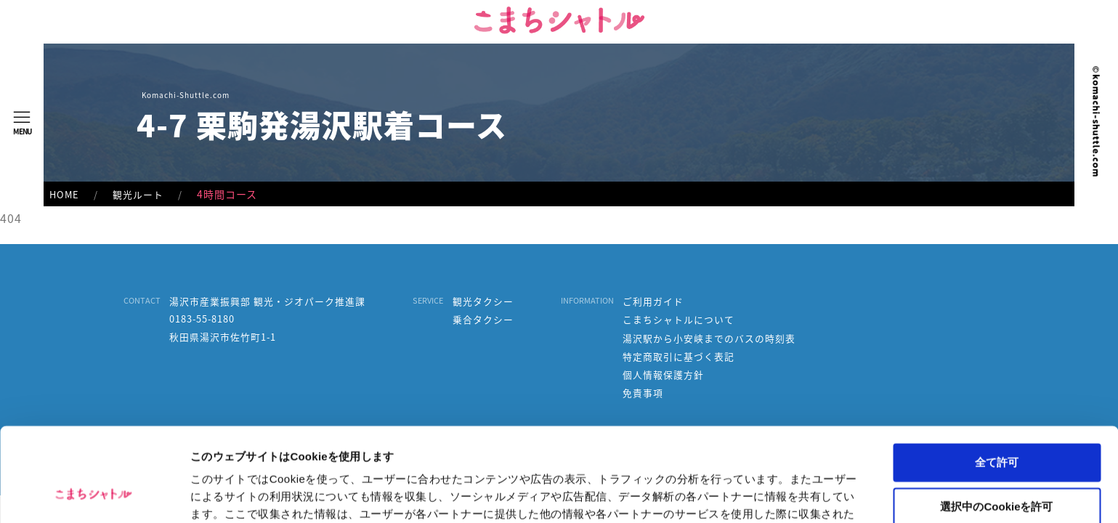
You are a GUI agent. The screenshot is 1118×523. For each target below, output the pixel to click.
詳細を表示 (701, 494)
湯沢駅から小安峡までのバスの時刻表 (709, 338)
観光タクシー (483, 301)
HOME (64, 194)
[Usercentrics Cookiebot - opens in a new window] (94, 495)
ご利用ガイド (653, 301)
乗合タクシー (483, 319)
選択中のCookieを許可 (996, 422)
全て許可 (996, 378)
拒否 (997, 466)
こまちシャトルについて (678, 319)
